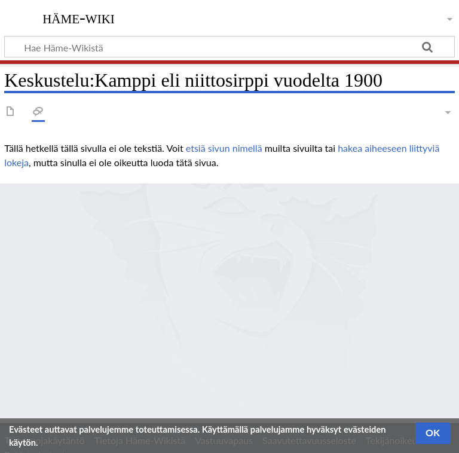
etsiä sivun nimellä (224, 148)
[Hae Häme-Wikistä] (229, 46)
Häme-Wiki (78, 17)
